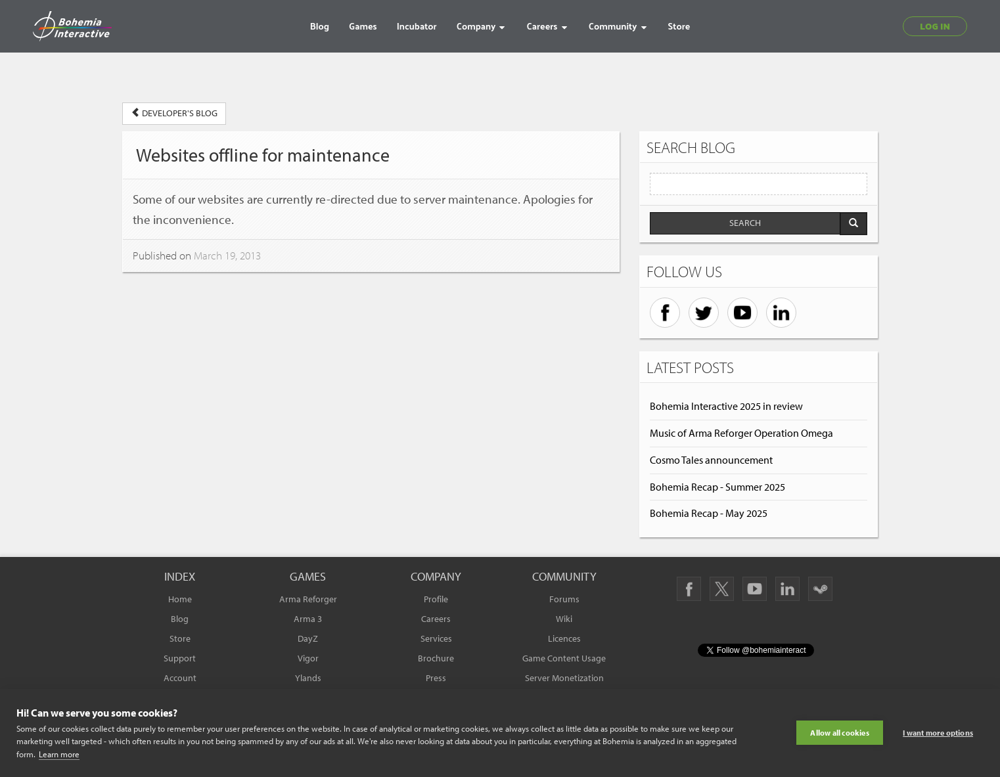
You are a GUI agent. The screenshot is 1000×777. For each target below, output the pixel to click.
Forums (564, 599)
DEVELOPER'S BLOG (174, 113)
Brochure (436, 658)
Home (180, 599)
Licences (564, 638)
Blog (180, 619)
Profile (436, 599)
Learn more (59, 754)
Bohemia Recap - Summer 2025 (717, 486)
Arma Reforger (308, 599)
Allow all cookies (839, 733)
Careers (436, 619)
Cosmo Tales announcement (711, 459)
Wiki (564, 619)
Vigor (308, 658)
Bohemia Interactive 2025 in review (726, 405)
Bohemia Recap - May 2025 (708, 513)
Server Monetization (564, 678)
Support (180, 658)
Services (436, 638)
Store (180, 638)
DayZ (308, 638)
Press (436, 678)
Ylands (308, 678)
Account (180, 678)
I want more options (938, 733)
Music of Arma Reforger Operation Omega (741, 432)
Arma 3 (308, 619)
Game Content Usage (564, 658)
